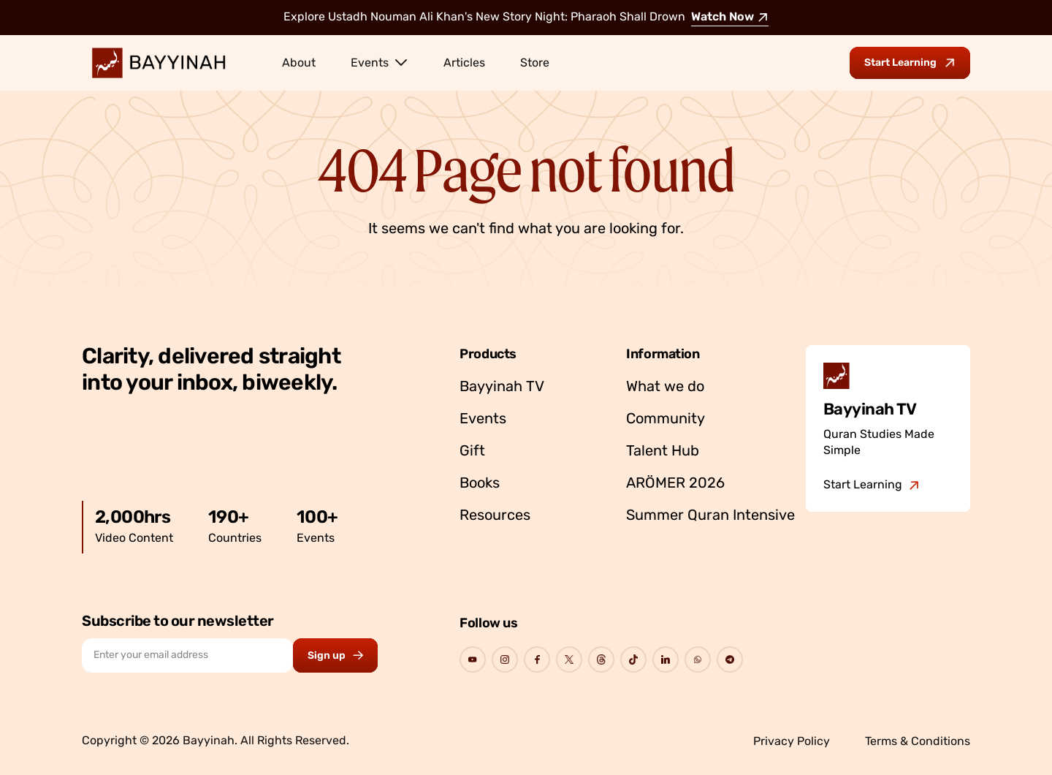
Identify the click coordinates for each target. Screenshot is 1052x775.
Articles (464, 63)
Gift (472, 452)
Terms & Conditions (917, 742)
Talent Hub (662, 452)
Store (534, 63)
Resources (495, 516)
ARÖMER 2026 (675, 484)
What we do (665, 387)
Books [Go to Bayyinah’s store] (480, 484)
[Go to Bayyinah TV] (871, 485)
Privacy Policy (791, 742)
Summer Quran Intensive (710, 516)
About (299, 63)
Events (379, 62)
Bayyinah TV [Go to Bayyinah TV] (502, 387)
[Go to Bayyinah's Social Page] (473, 659)
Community (665, 419)
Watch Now (730, 17)
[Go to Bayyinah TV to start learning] (910, 63)
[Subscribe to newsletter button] (335, 655)
